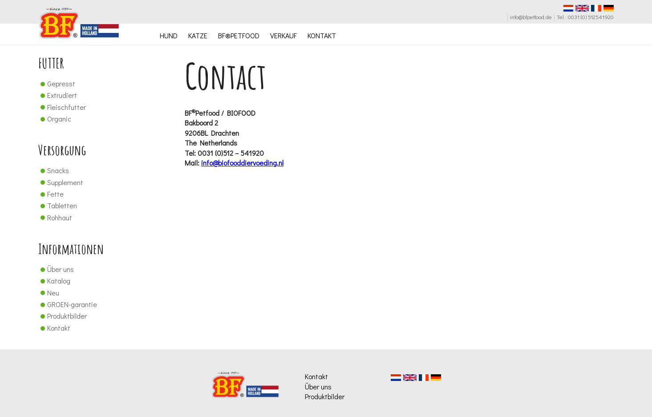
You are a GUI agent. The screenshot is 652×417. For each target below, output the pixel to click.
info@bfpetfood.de (531, 16)
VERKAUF (283, 35)
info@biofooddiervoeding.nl (242, 162)
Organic (54, 118)
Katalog (54, 280)
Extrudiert (57, 95)
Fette (51, 193)
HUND (169, 35)
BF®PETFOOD (238, 35)
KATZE (197, 35)
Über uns (56, 269)
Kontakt (54, 327)
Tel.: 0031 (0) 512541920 (585, 16)
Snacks (53, 170)
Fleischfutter (62, 107)
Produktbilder (62, 315)
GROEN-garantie (67, 304)
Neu (48, 292)
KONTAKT (322, 35)
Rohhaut (55, 217)
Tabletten (57, 205)
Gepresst (56, 83)
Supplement (60, 182)
